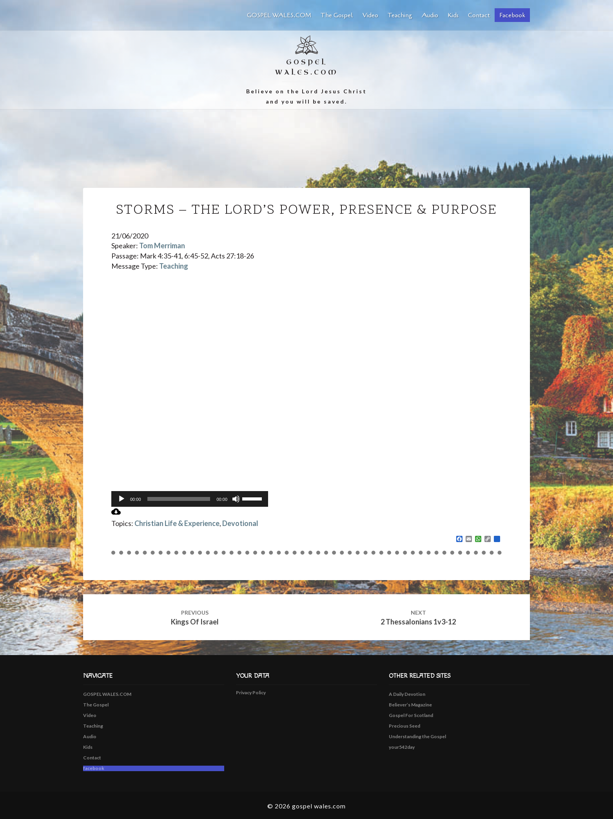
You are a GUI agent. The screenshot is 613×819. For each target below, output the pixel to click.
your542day (402, 747)
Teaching (400, 15)
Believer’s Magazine (410, 705)
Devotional (240, 523)
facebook (512, 15)
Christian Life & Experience (176, 523)
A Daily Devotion (407, 694)
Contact (479, 15)
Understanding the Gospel (417, 736)
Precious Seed (404, 726)
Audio (430, 15)
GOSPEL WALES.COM (279, 15)
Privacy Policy (251, 692)
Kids (453, 15)
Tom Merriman (162, 245)
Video (370, 15)
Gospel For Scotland (411, 715)
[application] (189, 499)
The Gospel (337, 15)
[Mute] (236, 499)
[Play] (121, 499)
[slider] (178, 499)
